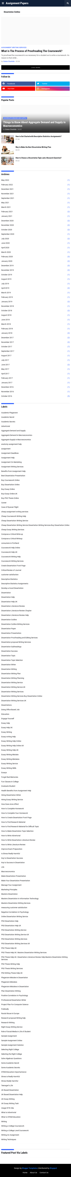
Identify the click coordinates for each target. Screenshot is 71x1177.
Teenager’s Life (7, 1085)
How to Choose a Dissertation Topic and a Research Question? (39, 158)
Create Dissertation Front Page (13, 566)
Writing (4, 1122)
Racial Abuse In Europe (10, 1013)
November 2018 (35, 306)
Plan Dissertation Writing (11, 991)
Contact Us (44, 1173)
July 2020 (35, 238)
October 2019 (35, 275)
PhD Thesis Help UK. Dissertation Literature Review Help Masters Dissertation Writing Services (34, 958)
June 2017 (35, 365)
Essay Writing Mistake (9, 755)
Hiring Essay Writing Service (12, 800)
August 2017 (35, 355)
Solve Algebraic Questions (11, 1058)
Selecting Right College (10, 1049)
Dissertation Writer (8, 665)
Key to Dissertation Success (12, 858)
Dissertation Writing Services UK (13, 701)
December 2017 (35, 337)
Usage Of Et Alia (7, 1108)
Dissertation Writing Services (12, 692)
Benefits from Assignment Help (13, 471)
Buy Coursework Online (10, 480)
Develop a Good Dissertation (12, 588)
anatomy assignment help (11, 444)
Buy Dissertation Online (10, 485)
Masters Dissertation (9, 894)
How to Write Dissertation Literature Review (18, 840)
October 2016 (35, 396)
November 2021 (35, 194)
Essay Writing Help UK (9, 750)
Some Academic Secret (10, 1063)
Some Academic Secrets (10, 1068)
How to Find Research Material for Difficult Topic (20, 826)
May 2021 (35, 202)
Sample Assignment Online (11, 1040)
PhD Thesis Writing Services (12, 968)
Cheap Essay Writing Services (12, 530)
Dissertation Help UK (9, 602)
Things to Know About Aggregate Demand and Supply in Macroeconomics (34, 124)
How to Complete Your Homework (14, 813)
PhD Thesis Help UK (9, 948)
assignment (6, 449)
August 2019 (35, 279)
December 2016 (35, 387)
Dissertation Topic (8, 656)
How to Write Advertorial (10, 836)
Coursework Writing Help (11, 557)
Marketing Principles (9, 890)
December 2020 (35, 221)
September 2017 (35, 351)
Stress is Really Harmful (10, 1077)
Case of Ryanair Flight (9, 507)
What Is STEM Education (11, 1117)
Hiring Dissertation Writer (11, 795)
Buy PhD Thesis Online (10, 498)
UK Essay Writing (8, 1099)
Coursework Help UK (9, 552)
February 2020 (35, 256)
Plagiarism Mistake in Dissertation (14, 978)
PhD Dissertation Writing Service (13, 930)
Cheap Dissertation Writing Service (14, 521)
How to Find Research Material (13, 822)
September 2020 (35, 234)
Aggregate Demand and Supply (13, 431)
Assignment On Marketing (11, 462)
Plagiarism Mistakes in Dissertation (15, 987)
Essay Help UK (7, 728)
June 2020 (35, 243)
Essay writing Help (8, 737)
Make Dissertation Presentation (13, 876)
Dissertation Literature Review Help (15, 615)
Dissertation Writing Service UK (13, 687)
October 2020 (35, 230)
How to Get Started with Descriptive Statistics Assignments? (39, 136)
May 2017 (35, 369)
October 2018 (35, 310)
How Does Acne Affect (10, 804)
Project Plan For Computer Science (14, 1004)
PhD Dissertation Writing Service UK (15, 935)
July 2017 (35, 360)
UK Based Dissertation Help (12, 1094)
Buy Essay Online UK (9, 494)
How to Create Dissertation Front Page (16, 818)
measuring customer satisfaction (14, 908)
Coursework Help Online (10, 548)
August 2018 (35, 315)
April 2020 (35, 247)
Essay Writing (6, 732)
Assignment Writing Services (12, 467)
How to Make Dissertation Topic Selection (17, 831)
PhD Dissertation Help (9, 921)
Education (5, 714)
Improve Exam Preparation (11, 849)
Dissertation (6, 593)
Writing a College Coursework (12, 1126)
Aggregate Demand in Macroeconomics (16, 435)
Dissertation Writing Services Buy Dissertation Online (21, 696)
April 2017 (35, 373)
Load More (35, 68)
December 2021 (35, 189)
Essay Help (5, 723)
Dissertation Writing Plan (11, 674)
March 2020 (35, 252)
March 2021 (35, 207)
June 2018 (35, 320)
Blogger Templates (29, 1168)
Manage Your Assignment (11, 885)
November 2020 (35, 225)
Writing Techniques (8, 1139)
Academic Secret (7, 417)
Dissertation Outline (9, 620)
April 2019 (35, 288)
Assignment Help (8, 458)
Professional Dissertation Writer (13, 1000)
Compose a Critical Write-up (12, 534)
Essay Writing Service (9, 764)
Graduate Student (8, 786)
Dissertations (6, 705)
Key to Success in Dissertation (13, 863)
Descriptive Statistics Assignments (14, 584)
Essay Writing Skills (8, 768)
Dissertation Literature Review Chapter (16, 611)
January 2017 (35, 382)
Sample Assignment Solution (12, 1045)
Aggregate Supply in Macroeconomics (16, 440)
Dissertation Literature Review (13, 606)
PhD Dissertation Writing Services (14, 939)
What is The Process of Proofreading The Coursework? (31, 51)
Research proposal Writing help (13, 1018)
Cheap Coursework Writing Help (13, 516)
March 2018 (35, 324)
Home (25, 1173)
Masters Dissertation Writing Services (15, 903)
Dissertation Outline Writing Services (15, 624)
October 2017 (35, 346)
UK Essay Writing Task (10, 1103)
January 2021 (35, 216)
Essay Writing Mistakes (10, 759)
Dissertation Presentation (11, 633)
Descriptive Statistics (9, 579)
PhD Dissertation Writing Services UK (15, 944)
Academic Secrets (8, 422)
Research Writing (8, 1023)
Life (2, 867)
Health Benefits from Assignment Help (16, 791)
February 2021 (35, 211)
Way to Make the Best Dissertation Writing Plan (33, 147)
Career (3, 503)
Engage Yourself (7, 719)
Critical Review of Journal (11, 570)
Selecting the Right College (11, 1054)
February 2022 (35, 185)
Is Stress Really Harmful (10, 854)
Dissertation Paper (8, 629)
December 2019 (35, 265)
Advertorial (5, 426)
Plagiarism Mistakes (9, 982)
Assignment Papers (17, 3)
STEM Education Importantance (13, 1072)
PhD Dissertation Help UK (11, 926)
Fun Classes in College (10, 782)
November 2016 (35, 391)
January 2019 (35, 301)
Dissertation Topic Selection (12, 660)
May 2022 (35, 180)
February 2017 (35, 378)
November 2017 (35, 342)
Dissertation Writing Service (12, 683)
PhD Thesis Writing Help (10, 964)
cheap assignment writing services (14, 512)
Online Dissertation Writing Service (14, 916)
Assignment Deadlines (10, 453)
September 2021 (35, 198)
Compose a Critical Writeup (11, 539)
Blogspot (53, 1168)
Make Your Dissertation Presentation (15, 881)
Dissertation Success (9, 651)
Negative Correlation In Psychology (15, 912)
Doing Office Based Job (10, 710)
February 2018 (35, 328)
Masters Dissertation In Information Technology (20, 899)
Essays (4, 773)
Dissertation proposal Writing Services (16, 642)
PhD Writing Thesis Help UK (12, 973)
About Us (33, 1173)
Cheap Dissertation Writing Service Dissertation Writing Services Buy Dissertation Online (35, 525)
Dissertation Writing (9, 669)
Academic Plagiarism (9, 413)
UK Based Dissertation (10, 1090)
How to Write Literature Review (13, 845)
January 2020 (35, 261)
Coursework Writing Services (12, 561)
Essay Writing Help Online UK (12, 746)
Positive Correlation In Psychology (14, 995)
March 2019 (35, 292)
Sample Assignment (9, 1036)
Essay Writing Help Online (11, 741)
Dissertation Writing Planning (12, 678)
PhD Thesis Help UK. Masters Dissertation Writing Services (24, 953)
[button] (3, 3)
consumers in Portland (10, 543)
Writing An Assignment (10, 1135)
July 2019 (35, 283)
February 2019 (35, 297)
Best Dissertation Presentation (13, 476)
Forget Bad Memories (9, 777)
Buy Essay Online (8, 489)
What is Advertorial (8, 1112)
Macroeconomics (8, 871)
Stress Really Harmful (9, 1081)
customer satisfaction (9, 575)
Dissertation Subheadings (11, 647)
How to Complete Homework (12, 809)
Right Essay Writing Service (11, 1027)
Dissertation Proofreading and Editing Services (19, 638)
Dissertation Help (8, 597)
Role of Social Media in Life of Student (16, 1032)
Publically (5, 1009)
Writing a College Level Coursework (15, 1130)
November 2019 (35, 270)
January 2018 (35, 333)
